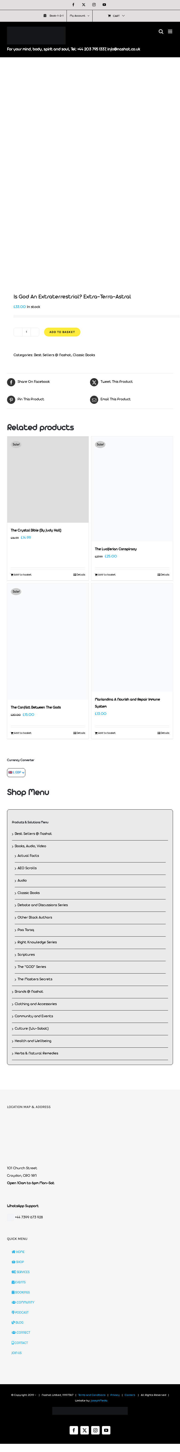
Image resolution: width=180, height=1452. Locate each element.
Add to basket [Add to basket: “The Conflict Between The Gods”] (23, 733)
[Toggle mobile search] (161, 31)
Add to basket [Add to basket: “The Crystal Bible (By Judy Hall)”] (23, 575)
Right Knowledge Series (37, 942)
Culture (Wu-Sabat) (32, 1028)
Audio (22, 880)
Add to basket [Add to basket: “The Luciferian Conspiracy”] (107, 575)
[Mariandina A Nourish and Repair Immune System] (132, 637)
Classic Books (84, 355)
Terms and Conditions (91, 1395)
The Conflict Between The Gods (36, 707)
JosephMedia (99, 1401)
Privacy (115, 1395)
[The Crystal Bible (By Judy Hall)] (48, 479)
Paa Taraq (26, 930)
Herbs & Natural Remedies (36, 1053)
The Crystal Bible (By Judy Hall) (36, 530)
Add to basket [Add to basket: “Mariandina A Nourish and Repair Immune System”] (107, 733)
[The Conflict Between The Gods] (48, 641)
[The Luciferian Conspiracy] (132, 488)
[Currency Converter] (16, 772)
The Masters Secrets (35, 979)
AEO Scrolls (27, 868)
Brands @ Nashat (29, 991)
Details (81, 575)
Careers (130, 1395)
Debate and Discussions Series (43, 905)
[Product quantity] (26, 332)
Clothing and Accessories (36, 1004)
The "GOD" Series (32, 967)
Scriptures (26, 954)
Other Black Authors (35, 917)
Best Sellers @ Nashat (52, 355)
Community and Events (34, 1016)
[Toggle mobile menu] (170, 31)
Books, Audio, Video (30, 846)
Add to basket (62, 332)
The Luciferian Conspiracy (116, 549)
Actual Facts (28, 856)
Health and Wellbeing (33, 1041)
